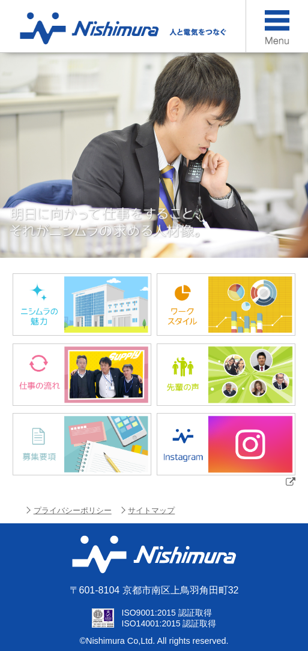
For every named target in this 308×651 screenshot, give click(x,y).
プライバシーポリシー (73, 510)
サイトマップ (151, 510)
